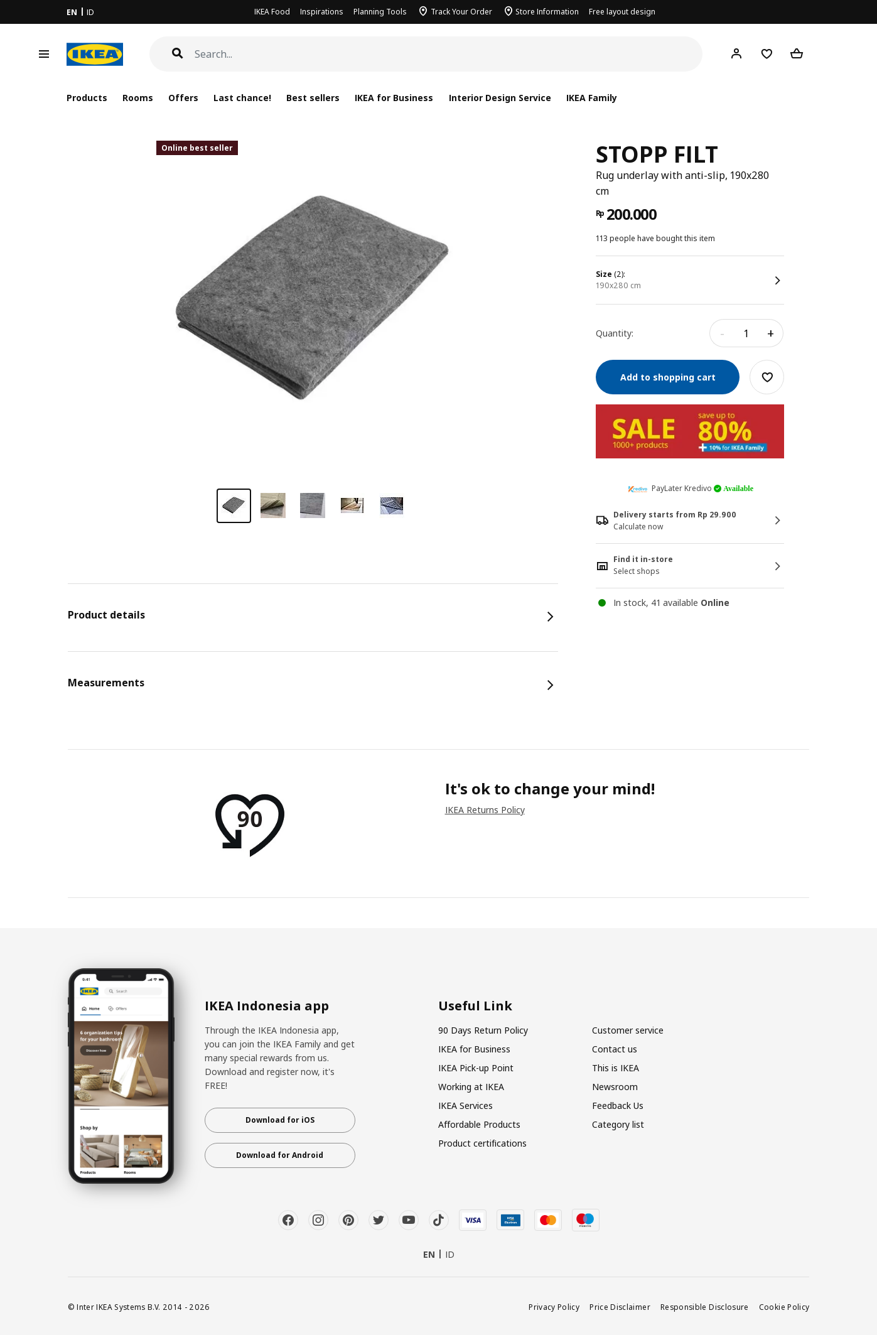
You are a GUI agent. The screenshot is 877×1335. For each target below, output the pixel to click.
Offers (183, 98)
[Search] (449, 54)
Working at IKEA (471, 1087)
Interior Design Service (500, 98)
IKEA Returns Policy (485, 810)
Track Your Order (461, 11)
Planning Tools (380, 11)
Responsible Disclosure (704, 1307)
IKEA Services (465, 1105)
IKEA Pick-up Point (476, 1068)
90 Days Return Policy (483, 1030)
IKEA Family (591, 98)
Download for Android (279, 1155)
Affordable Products (479, 1124)
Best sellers (313, 98)
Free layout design (622, 11)
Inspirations (321, 11)
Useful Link (475, 1005)
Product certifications (482, 1143)
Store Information (547, 11)
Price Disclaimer (619, 1307)
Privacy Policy (554, 1307)
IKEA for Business (394, 98)
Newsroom (615, 1087)
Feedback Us (617, 1105)
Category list (618, 1124)
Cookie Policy (784, 1307)
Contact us (614, 1049)
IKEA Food (272, 11)
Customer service (628, 1030)
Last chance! (242, 98)
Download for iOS (280, 1120)
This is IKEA (615, 1068)
